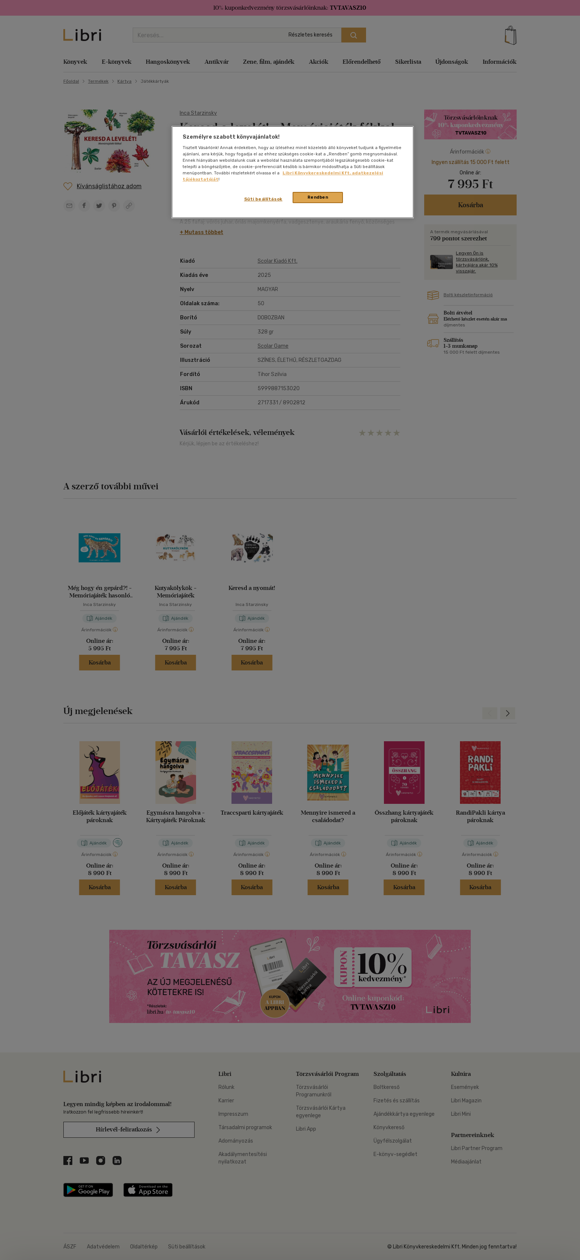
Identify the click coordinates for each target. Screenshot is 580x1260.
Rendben (318, 197)
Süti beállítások (263, 199)
